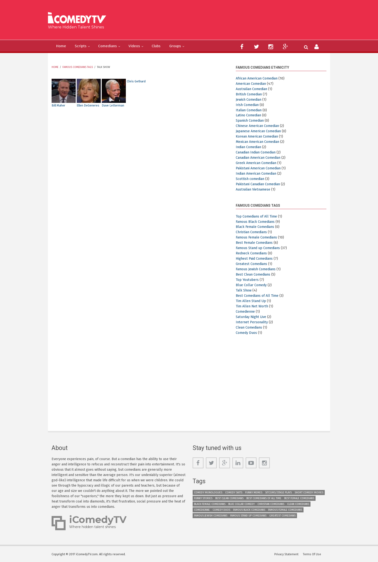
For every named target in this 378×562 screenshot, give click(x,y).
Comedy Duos (247, 332)
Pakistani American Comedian (260, 168)
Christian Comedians (253, 232)
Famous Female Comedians (258, 237)
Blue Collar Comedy (252, 284)
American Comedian (252, 83)
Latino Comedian (250, 115)
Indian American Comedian (258, 173)
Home (62, 46)
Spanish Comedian (251, 120)
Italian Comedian (250, 110)
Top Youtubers (248, 279)
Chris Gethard (137, 81)
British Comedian (250, 94)
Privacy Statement (287, 553)
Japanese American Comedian (261, 131)
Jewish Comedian (250, 99)
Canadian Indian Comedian (259, 152)
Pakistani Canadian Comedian (261, 184)
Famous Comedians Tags (77, 67)
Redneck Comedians (252, 253)
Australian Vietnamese (255, 189)
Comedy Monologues (208, 492)
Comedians (113, 46)
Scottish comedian (251, 178)
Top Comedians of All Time (258, 216)
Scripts (83, 46)
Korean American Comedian (259, 136)
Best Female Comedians (255, 242)
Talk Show (244, 290)
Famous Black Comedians (257, 221)
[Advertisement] (226, 22)
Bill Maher (59, 105)
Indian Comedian (250, 147)
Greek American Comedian (257, 162)
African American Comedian (259, 78)
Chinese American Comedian (259, 126)
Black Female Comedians (256, 226)
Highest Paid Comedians (256, 258)
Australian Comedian (253, 89)
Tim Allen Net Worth (253, 305)
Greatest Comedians (252, 263)
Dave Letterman (114, 105)
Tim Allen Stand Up (252, 300)
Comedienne (246, 311)
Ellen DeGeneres (89, 105)
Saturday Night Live (252, 316)
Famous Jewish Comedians (258, 268)
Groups (188, 46)
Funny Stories (203, 497)
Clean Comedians (250, 326)
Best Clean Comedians (254, 274)
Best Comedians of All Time (258, 295)
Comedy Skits (233, 492)
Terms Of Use (313, 553)
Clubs (166, 46)
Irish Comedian (248, 104)
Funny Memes (253, 492)
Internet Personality (253, 321)
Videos (142, 46)
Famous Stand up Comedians (260, 247)
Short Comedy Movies (309, 492)
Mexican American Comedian (260, 141)
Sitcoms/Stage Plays (278, 492)
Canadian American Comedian (261, 157)
